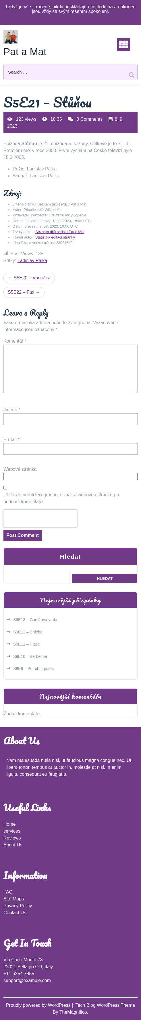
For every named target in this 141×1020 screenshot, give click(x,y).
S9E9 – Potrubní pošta (33, 668)
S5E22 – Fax (21, 292)
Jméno (11, 409)
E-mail (11, 439)
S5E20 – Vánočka (31, 277)
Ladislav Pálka (32, 260)
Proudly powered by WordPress (39, 1005)
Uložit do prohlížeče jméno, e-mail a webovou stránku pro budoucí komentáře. (61, 498)
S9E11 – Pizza (26, 644)
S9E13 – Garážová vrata (35, 619)
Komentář (14, 341)
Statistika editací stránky (55, 237)
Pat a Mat (25, 51)
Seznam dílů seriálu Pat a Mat (59, 232)
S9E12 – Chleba (28, 632)
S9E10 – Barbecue (30, 656)
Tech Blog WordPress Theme (105, 1005)
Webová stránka (19, 469)
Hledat (70, 557)
